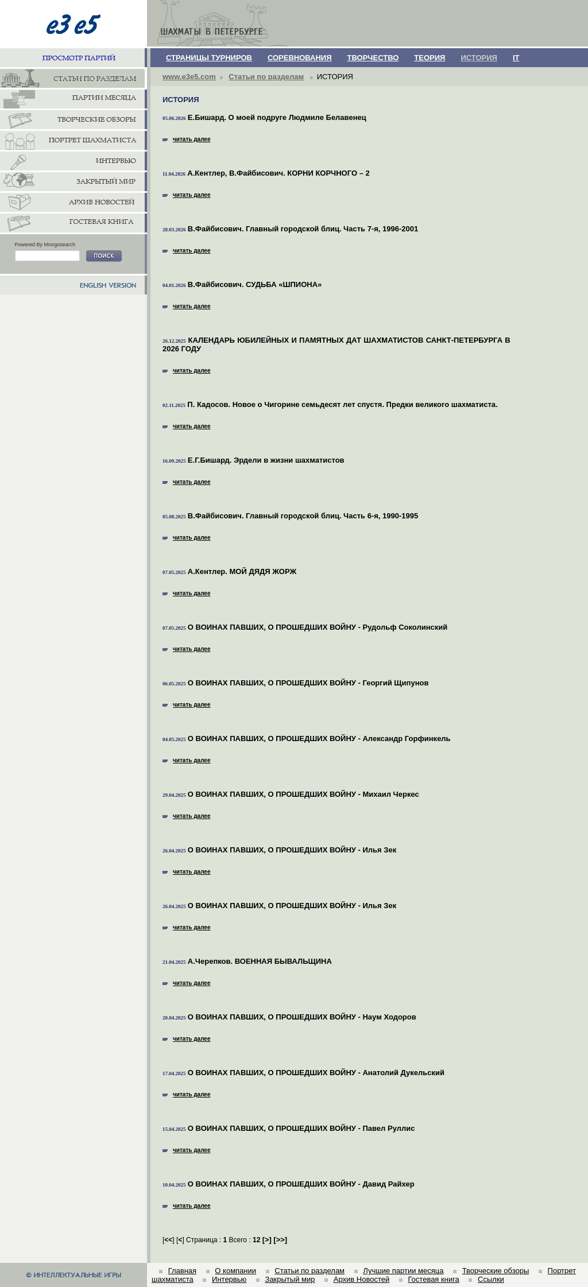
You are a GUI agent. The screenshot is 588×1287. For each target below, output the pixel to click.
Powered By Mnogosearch (45, 244)
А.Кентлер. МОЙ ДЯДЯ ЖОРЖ (242, 571)
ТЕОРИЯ (429, 57)
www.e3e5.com (189, 76)
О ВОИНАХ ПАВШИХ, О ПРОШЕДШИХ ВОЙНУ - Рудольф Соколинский (317, 627)
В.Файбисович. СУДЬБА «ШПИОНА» (255, 284)
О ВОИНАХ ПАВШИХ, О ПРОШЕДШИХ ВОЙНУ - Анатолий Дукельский (316, 1072)
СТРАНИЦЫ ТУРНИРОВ (209, 57)
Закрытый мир (290, 1279)
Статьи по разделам (266, 76)
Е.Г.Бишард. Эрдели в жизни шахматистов (266, 460)
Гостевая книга (433, 1279)
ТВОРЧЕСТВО (373, 57)
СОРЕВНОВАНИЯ (300, 57)
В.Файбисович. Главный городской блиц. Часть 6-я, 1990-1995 (303, 515)
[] (267, 1239)
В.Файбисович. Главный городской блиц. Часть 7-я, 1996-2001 (303, 228)
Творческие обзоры (495, 1270)
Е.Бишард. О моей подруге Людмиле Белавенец (277, 117)
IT (516, 57)
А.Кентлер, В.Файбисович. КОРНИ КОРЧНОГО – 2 (278, 173)
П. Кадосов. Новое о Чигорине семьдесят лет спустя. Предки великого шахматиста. (342, 404)
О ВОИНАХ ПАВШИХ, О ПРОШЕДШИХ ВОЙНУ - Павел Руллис (301, 1128)
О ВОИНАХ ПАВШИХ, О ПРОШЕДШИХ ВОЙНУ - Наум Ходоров (302, 1017)
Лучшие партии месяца (403, 1270)
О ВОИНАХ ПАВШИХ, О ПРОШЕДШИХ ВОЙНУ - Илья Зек (292, 850)
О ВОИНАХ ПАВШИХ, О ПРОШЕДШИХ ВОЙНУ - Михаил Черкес (303, 794)
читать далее (187, 139)
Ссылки (491, 1279)
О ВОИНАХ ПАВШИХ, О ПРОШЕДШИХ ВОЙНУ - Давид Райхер (301, 1184)
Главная (182, 1270)
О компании (235, 1270)
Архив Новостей (361, 1279)
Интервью (229, 1279)
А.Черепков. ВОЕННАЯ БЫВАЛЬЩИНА (260, 961)
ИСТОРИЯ (479, 57)
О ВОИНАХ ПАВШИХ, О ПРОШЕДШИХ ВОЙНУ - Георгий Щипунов (308, 683)
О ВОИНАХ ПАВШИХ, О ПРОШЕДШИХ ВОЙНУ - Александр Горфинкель (319, 738)
